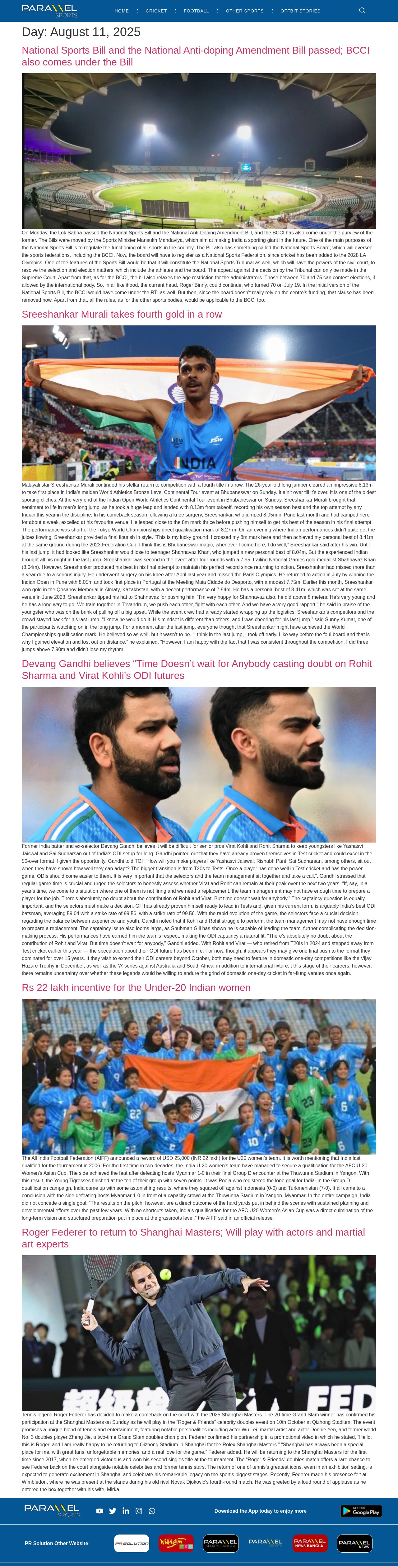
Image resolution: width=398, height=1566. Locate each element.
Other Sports (245, 10)
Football (196, 10)
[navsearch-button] (359, 11)
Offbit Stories (301, 10)
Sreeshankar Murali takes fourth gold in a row (122, 314)
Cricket (156, 10)
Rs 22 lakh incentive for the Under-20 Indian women (136, 987)
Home (122, 10)
